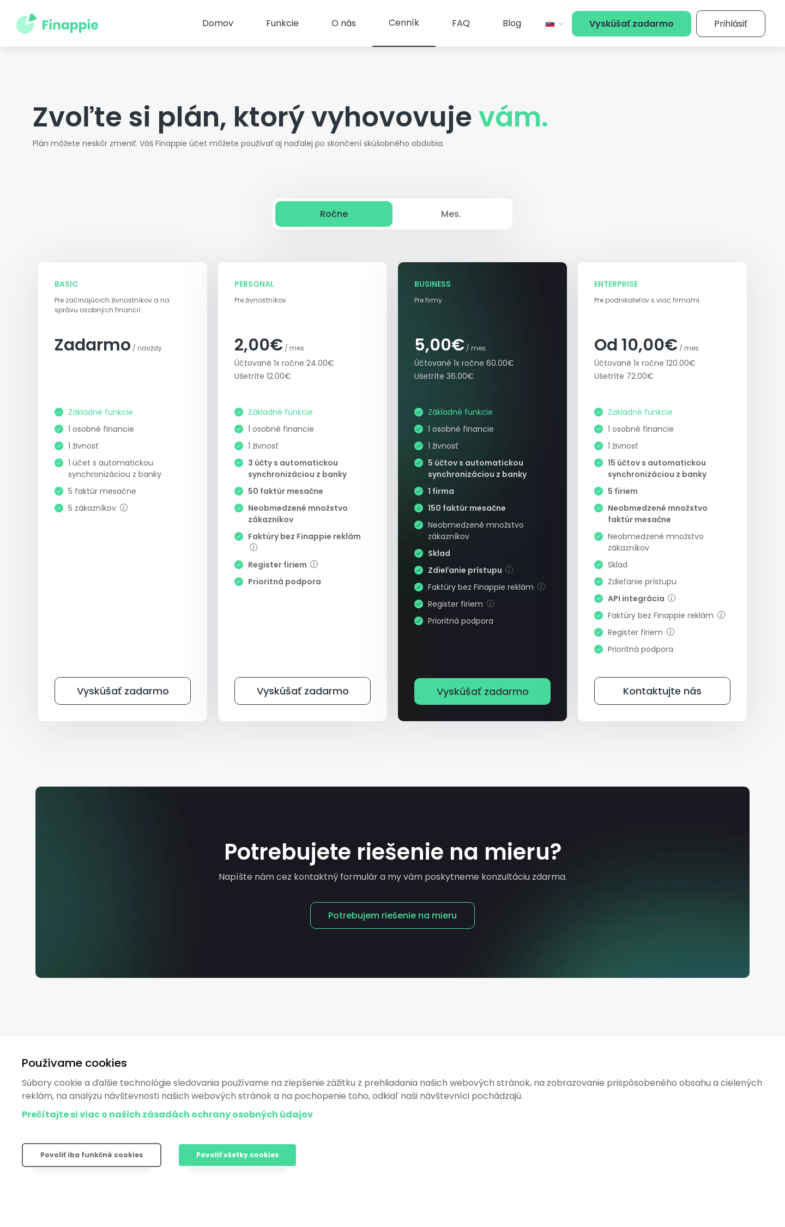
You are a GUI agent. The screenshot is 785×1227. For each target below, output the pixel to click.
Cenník (404, 22)
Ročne (334, 214)
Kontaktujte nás (662, 691)
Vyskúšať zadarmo (631, 23)
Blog (512, 23)
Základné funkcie (100, 412)
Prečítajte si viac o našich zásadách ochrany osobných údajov (167, 1114)
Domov (217, 23)
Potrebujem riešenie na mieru (392, 915)
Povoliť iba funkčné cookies (91, 1154)
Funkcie (282, 23)
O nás (343, 23)
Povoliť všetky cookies (237, 1154)
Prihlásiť (730, 23)
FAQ (461, 23)
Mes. (451, 214)
